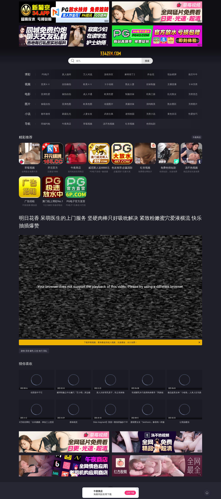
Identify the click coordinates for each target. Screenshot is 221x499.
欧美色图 (87, 104)
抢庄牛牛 (192, 74)
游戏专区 (108, 74)
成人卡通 (87, 94)
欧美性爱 (108, 94)
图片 (27, 104)
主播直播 (171, 84)
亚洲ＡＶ (45, 84)
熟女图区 (171, 104)
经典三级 (150, 94)
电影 (27, 94)
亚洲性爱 (45, 94)
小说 (27, 114)
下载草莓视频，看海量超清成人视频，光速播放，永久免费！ (142, 342)
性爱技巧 (192, 113)
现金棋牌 (171, 74)
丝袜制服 (150, 84)
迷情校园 (129, 113)
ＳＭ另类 (192, 84)
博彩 (27, 74)
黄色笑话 (171, 113)
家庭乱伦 (66, 113)
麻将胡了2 (130, 74)
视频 (27, 84)
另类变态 (192, 94)
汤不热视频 (108, 123)
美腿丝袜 (129, 104)
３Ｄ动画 (108, 84)
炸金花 (150, 74)
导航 (27, 124)
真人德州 (66, 74)
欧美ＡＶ (87, 84)
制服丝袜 (129, 94)
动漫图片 (108, 104)
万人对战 (87, 74)
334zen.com (110, 53)
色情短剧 (150, 123)
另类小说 (150, 113)
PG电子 (45, 74)
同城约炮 (45, 123)
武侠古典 (108, 113)
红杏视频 (129, 123)
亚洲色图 (66, 104)
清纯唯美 (150, 104)
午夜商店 (66, 123)
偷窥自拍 (45, 104)
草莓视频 (87, 123)
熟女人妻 (129, 84)
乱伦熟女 (171, 94)
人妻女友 (87, 113)
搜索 (147, 60)
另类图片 (192, 104)
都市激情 (45, 113)
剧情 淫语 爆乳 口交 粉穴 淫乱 (34, 350)
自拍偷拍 (66, 84)
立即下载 (130, 492)
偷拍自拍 (66, 94)
